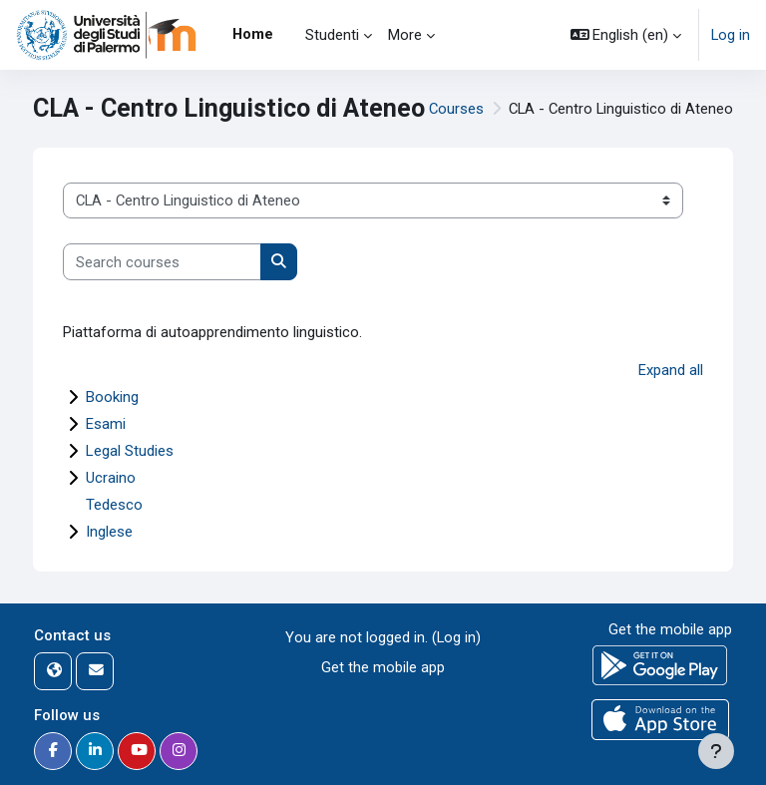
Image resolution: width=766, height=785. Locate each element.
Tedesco (114, 505)
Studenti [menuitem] (332, 35)
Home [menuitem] (252, 34)
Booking (112, 397)
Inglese (109, 532)
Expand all (670, 370)
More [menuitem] (405, 35)
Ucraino (111, 478)
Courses (456, 109)
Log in (730, 35)
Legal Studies (130, 451)
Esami (106, 424)
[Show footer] (716, 751)
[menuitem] (289, 35)
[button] (626, 35)
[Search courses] (162, 261)
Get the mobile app (383, 667)
